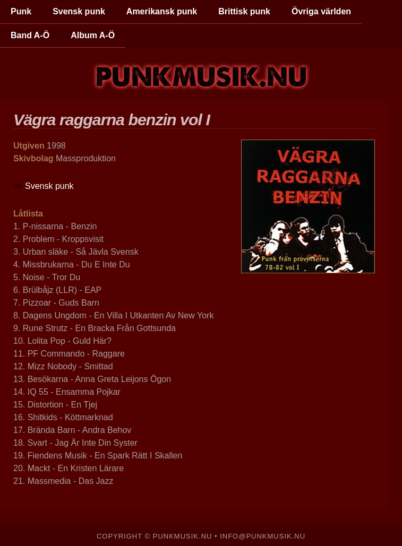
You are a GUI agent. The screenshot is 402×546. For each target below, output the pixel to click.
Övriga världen (321, 11)
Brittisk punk (244, 11)
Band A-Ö (30, 35)
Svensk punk (79, 11)
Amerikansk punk (161, 11)
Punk (21, 11)
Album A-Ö (93, 35)
